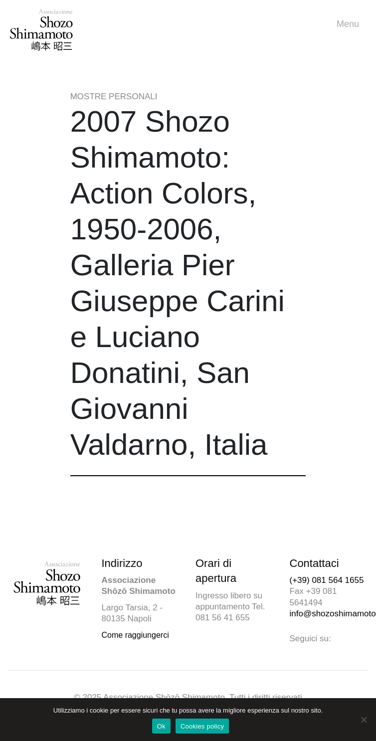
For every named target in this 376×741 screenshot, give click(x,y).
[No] (364, 720)
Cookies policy (202, 726)
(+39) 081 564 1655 (327, 580)
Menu (350, 24)
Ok (161, 726)
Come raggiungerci (135, 635)
